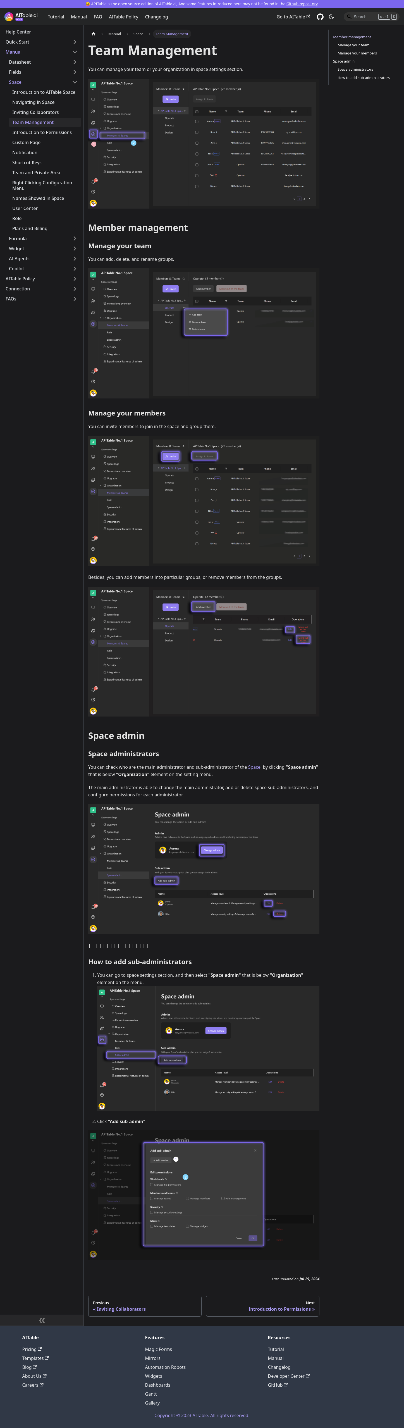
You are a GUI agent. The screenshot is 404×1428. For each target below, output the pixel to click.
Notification (24, 152)
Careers (33, 1385)
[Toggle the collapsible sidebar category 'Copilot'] (75, 268)
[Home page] (93, 34)
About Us (34, 1376)
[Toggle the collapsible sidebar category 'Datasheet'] (75, 62)
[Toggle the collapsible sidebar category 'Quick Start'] (75, 41)
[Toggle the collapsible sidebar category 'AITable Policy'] (75, 278)
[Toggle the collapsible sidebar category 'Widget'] (75, 248)
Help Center (18, 32)
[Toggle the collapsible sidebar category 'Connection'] (75, 288)
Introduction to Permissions (42, 132)
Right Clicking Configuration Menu (42, 185)
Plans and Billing (29, 228)
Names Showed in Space (38, 198)
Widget (16, 248)
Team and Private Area (36, 172)
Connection (18, 289)
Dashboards (158, 1385)
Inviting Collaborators (35, 112)
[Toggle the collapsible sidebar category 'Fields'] (75, 72)
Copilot (16, 269)
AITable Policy (123, 17)
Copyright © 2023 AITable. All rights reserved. (201, 1415)
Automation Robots (165, 1367)
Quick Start (17, 42)
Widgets (153, 1376)
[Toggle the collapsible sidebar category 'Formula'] (75, 238)
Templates (35, 1358)
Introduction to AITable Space (43, 92)
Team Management (33, 122)
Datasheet (20, 62)
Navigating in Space (33, 102)
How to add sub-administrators (364, 77)
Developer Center (289, 1376)
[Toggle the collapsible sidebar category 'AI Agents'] (75, 258)
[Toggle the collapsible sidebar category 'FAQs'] (75, 298)
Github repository (302, 3)
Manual (79, 17)
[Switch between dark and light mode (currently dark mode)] (331, 16)
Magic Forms (158, 1349)
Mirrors (153, 1358)
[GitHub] (320, 16)
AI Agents (19, 258)
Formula (18, 238)
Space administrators (355, 69)
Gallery (152, 1403)
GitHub (278, 1385)
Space (15, 82)
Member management (352, 36)
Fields (15, 72)
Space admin (344, 61)
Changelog (156, 17)
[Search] (372, 16)
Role (16, 218)
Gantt (151, 1394)
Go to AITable (293, 17)
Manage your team (353, 44)
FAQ (98, 17)
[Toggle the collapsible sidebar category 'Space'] (75, 82)
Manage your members (357, 53)
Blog (29, 1367)
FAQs (11, 299)
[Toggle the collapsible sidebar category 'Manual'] (75, 51)
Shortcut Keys (27, 162)
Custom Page (26, 142)
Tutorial (56, 17)
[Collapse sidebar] (42, 1320)
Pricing (32, 1349)
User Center (25, 208)
